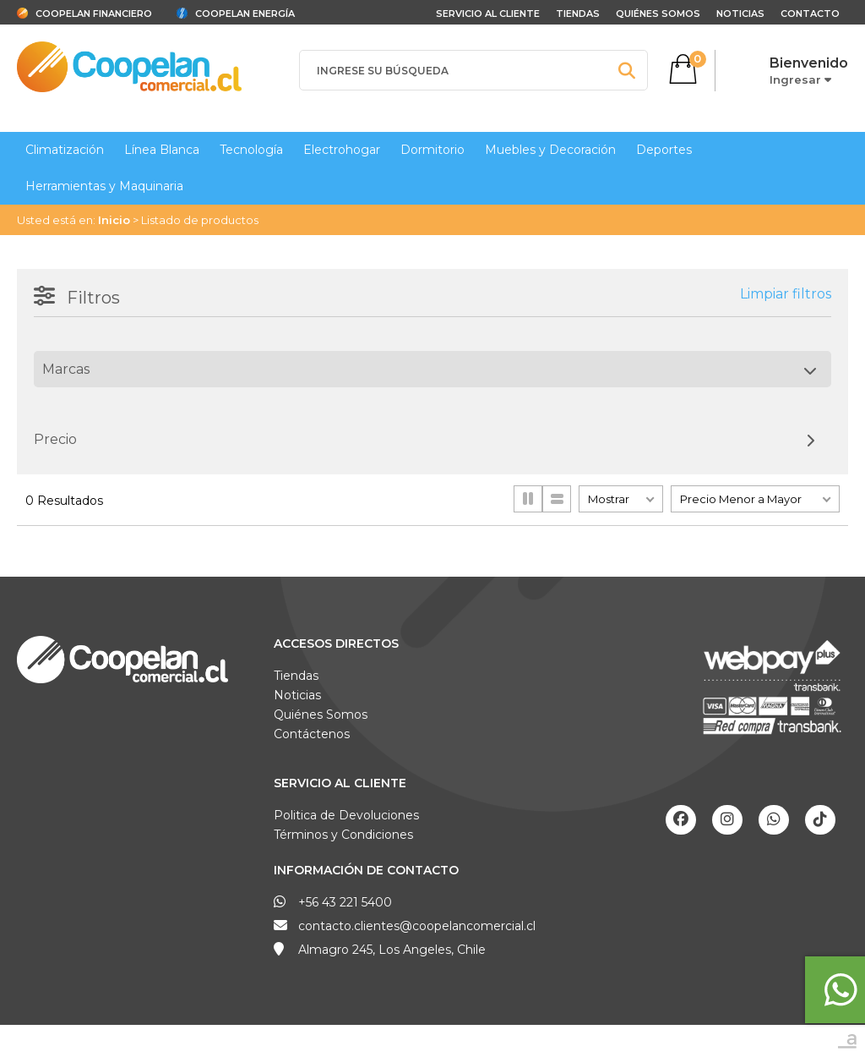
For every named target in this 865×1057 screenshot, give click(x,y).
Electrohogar (341, 149)
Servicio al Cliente (340, 783)
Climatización (64, 149)
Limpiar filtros (785, 294)
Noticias (740, 13)
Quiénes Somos (658, 13)
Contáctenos (312, 734)
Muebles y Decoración (550, 149)
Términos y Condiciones (343, 834)
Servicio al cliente (488, 13)
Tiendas (578, 13)
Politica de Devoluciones (346, 815)
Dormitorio (432, 149)
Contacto (810, 13)
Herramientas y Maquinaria (104, 186)
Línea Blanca (161, 149)
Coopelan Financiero (93, 13)
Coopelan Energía (245, 13)
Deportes (664, 149)
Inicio (114, 220)
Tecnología (251, 149)
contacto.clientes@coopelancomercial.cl (417, 926)
